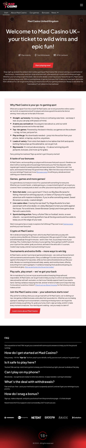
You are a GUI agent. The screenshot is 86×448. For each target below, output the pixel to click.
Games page (68, 223)
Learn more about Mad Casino (25, 310)
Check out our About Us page (46, 284)
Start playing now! (43, 65)
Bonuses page (42, 172)
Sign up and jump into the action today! (39, 267)
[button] (81, 5)
